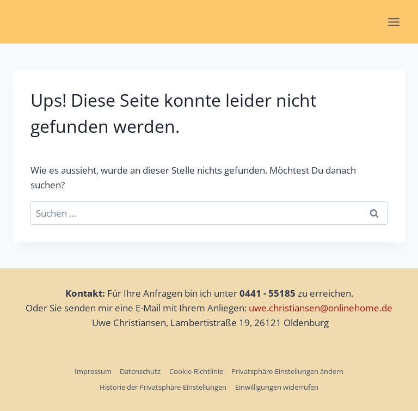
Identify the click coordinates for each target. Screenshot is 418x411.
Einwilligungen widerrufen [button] (276, 387)
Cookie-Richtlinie (196, 371)
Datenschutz (140, 371)
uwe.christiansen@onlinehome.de (320, 308)
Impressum (93, 371)
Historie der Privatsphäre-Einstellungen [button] (163, 387)
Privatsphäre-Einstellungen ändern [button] (287, 371)
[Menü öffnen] (393, 22)
